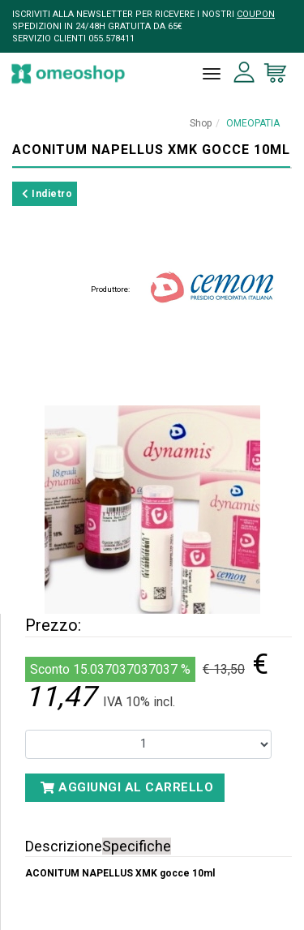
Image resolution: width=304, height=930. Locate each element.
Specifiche (136, 846)
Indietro (47, 193)
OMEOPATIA (253, 123)
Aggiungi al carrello (127, 787)
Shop (201, 123)
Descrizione (63, 846)
